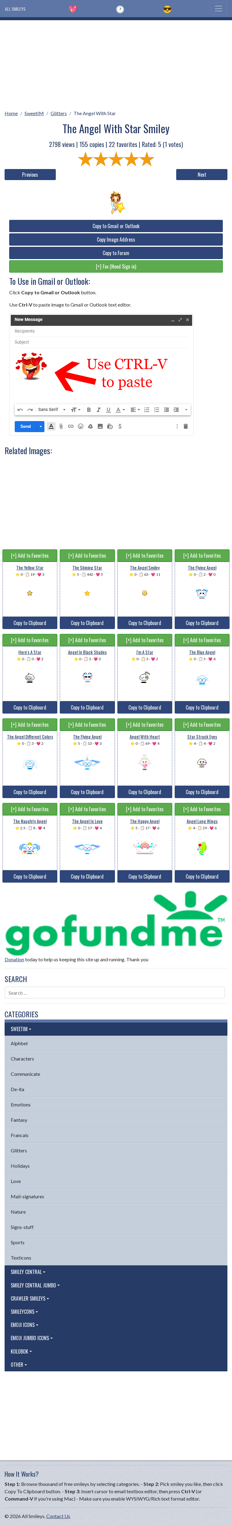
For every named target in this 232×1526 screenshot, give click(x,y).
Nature (18, 1212)
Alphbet (19, 1043)
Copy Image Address (116, 239)
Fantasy (19, 1120)
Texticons (21, 1257)
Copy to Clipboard (29, 623)
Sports (18, 1242)
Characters (22, 1058)
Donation (14, 959)
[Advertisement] (116, 63)
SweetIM (34, 113)
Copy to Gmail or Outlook (116, 226)
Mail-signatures (27, 1196)
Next (202, 174)
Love (16, 1181)
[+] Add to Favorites (30, 555)
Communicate (25, 1074)
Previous (30, 174)
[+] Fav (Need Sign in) (116, 266)
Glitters (59, 113)
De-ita (17, 1089)
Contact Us (58, 1516)
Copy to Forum (116, 253)
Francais (20, 1135)
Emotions (21, 1104)
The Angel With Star (95, 113)
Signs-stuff (22, 1227)
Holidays (20, 1166)
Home (11, 113)
